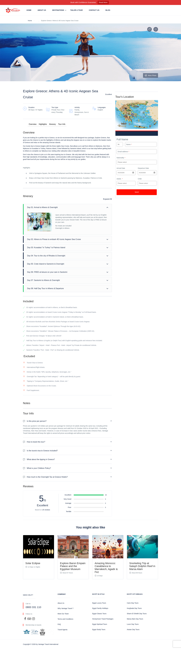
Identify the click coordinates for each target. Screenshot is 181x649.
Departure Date (143, 168)
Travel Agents (62, 630)
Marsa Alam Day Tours (135, 619)
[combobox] (126, 172)
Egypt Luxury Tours (99, 603)
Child (140, 179)
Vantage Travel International (48, 644)
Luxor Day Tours (133, 624)
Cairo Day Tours (132, 603)
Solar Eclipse (32, 563)
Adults (120, 179)
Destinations (58, 10)
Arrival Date (121, 168)
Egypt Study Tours (98, 629)
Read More (103, 2)
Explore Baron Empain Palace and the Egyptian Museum (72, 566)
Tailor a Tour (76, 10)
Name (129, 144)
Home (29, 10)
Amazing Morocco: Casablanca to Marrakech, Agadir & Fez (106, 567)
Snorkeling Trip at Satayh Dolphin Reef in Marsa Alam (142, 566)
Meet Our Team (63, 614)
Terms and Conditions (65, 619)
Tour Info (61, 124)
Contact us (94, 10)
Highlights (43, 124)
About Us (42, 10)
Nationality (121, 158)
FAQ (59, 624)
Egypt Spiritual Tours (99, 624)
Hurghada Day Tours (134, 608)
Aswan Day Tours (133, 629)
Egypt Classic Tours (99, 614)
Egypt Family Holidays (100, 608)
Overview (32, 124)
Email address (123, 152)
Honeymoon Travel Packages (102, 619)
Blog (108, 10)
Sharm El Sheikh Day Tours (137, 614)
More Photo (150, 75)
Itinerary (52, 124)
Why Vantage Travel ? (65, 608)
